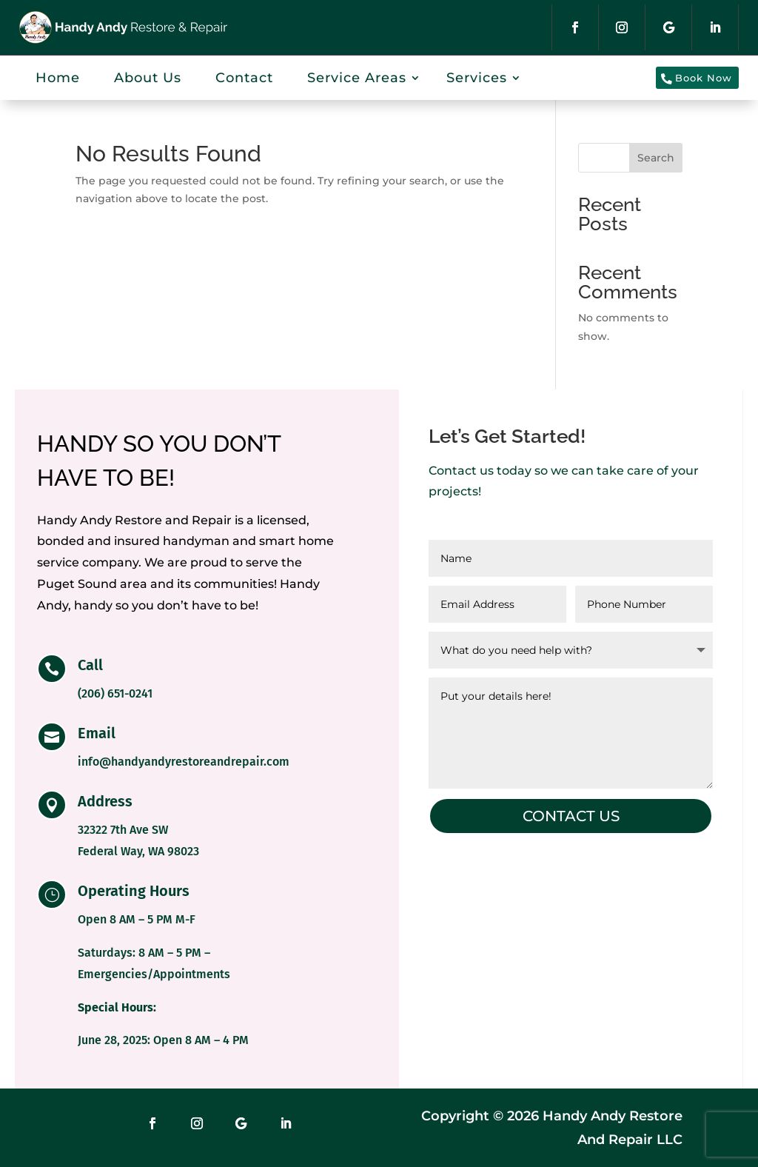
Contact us (571, 816)
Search (655, 157)
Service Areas (356, 78)
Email (96, 733)
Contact (244, 78)
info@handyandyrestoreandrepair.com (183, 762)
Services (476, 78)
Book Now (689, 77)
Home (58, 78)
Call (90, 665)
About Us (147, 78)
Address (105, 801)
